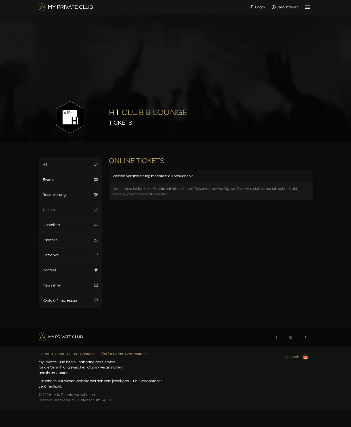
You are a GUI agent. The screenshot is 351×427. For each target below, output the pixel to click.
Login (257, 7)
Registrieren (285, 7)
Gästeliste (70, 225)
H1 (70, 164)
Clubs (72, 354)
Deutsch (297, 357)
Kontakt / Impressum (70, 300)
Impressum (65, 400)
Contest (70, 270)
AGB (107, 400)
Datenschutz (89, 400)
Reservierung (70, 194)
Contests (87, 354)
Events (70, 179)
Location (70, 240)
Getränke (70, 255)
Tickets (70, 209)
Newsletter (70, 285)
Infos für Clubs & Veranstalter (123, 354)
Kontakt (45, 400)
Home (44, 354)
